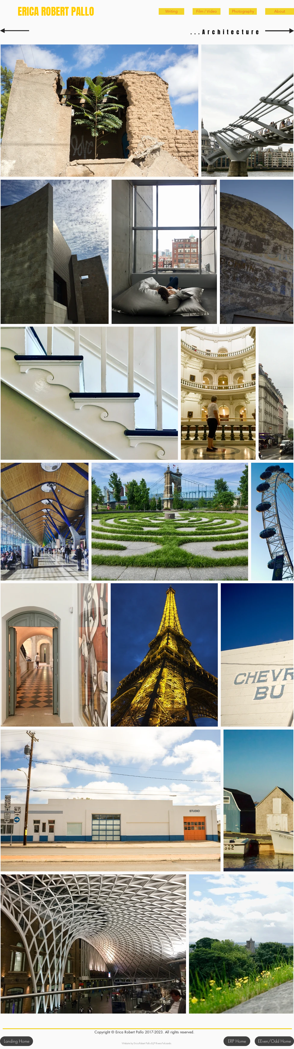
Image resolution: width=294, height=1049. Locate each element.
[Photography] (243, 11)
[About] (279, 11)
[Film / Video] (206, 11)
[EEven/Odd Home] (274, 1041)
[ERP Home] (237, 1041)
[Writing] (171, 11)
